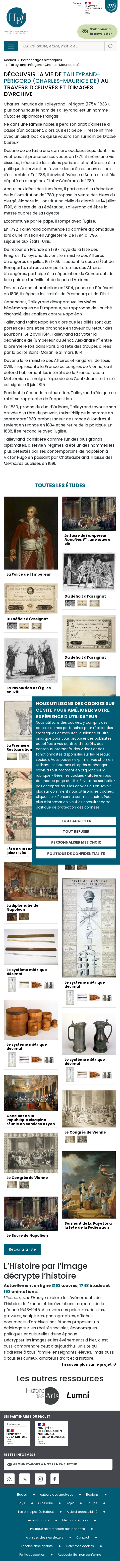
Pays (21, 1503)
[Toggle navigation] (11, 46)
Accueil (10, 60)
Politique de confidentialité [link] (76, 853)
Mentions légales (75, 1520)
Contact (82, 1537)
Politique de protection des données (57, 1529)
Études (22, 1494)
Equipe (92, 1503)
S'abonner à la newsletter (101, 31)
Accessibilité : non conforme (79, 1554)
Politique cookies (32, 1554)
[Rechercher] (62, 46)
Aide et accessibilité (82, 1512)
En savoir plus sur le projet (87, 1364)
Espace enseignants (37, 1546)
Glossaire (45, 1503)
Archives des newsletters (44, 1537)
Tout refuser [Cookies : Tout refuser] (76, 831)
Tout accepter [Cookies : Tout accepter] (76, 820)
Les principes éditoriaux (36, 1512)
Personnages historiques (41, 60)
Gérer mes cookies (80, 1546)
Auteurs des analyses (56, 1494)
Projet (70, 1503)
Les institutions (38, 1520)
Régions (92, 1494)
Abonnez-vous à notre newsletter (42, 1464)
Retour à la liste (22, 1249)
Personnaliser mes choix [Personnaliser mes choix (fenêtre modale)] (76, 842)
